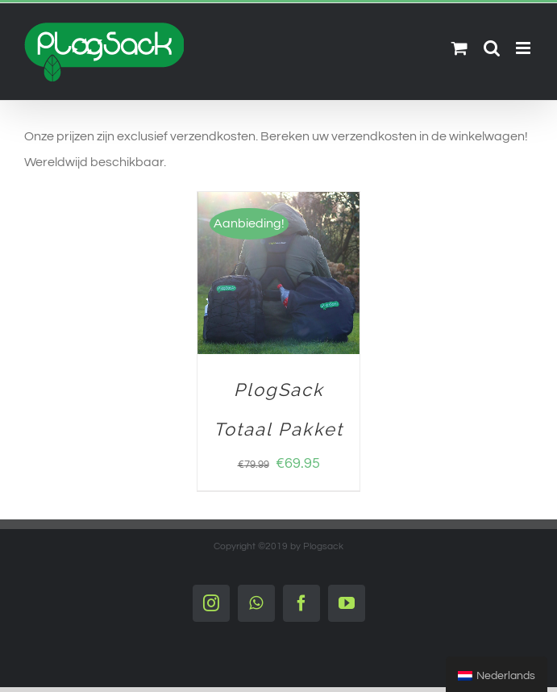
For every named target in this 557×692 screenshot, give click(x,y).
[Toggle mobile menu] (524, 48)
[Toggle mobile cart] (459, 48)
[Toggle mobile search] (492, 48)
